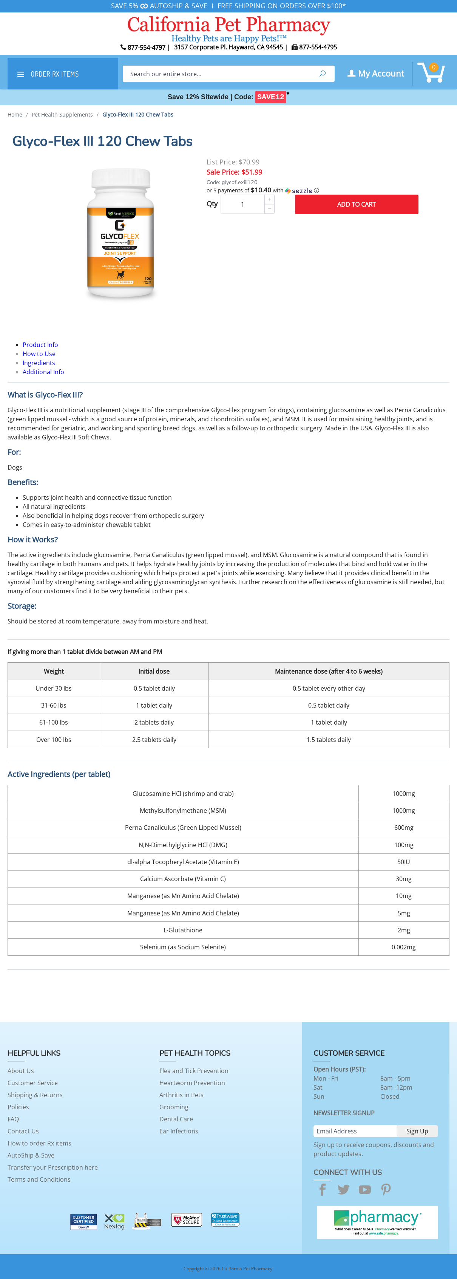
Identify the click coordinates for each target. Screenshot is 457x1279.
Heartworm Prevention (192, 1083)
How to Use (39, 354)
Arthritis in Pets (181, 1095)
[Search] (216, 74)
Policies (18, 1107)
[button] (312, 190)
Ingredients (39, 363)
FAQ (13, 1119)
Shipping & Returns (35, 1095)
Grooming (173, 1107)
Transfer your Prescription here (53, 1167)
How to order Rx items (39, 1143)
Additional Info (43, 372)
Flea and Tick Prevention (193, 1071)
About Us (21, 1071)
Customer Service (33, 1083)
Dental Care (176, 1119)
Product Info (40, 345)
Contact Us (23, 1131)
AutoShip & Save (31, 1155)
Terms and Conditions (39, 1179)
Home (15, 114)
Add (356, 204)
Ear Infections (178, 1131)
